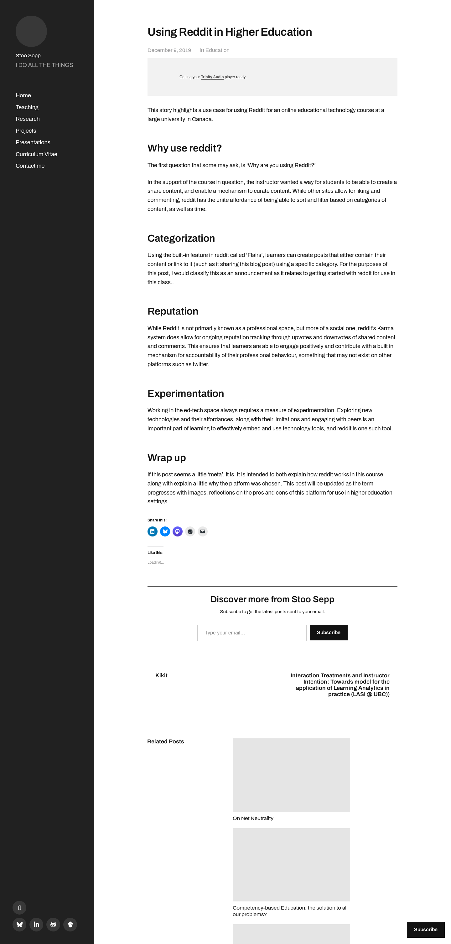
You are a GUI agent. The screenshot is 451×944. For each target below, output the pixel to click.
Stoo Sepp (29, 55)
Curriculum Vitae (36, 154)
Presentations (33, 142)
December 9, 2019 (170, 50)
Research (28, 119)
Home (23, 95)
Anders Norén (382, 916)
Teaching (27, 107)
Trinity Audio (212, 77)
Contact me (30, 166)
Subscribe (328, 632)
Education (220, 50)
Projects (26, 131)
